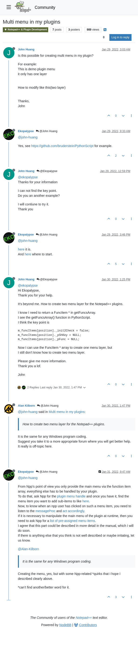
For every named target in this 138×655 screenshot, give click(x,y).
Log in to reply (120, 37)
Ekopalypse (26, 131)
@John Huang (46, 131)
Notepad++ (84, 618)
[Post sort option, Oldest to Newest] (104, 37)
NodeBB (65, 625)
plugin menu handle (71, 496)
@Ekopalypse (47, 171)
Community (45, 7)
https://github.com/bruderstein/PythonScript (62, 146)
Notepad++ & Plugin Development (25, 29)
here (21, 249)
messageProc (46, 511)
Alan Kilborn (26, 405)
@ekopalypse (28, 177)
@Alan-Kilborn (28, 549)
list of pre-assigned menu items (72, 521)
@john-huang (27, 137)
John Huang (26, 49)
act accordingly (73, 511)
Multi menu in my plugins (67, 412)
